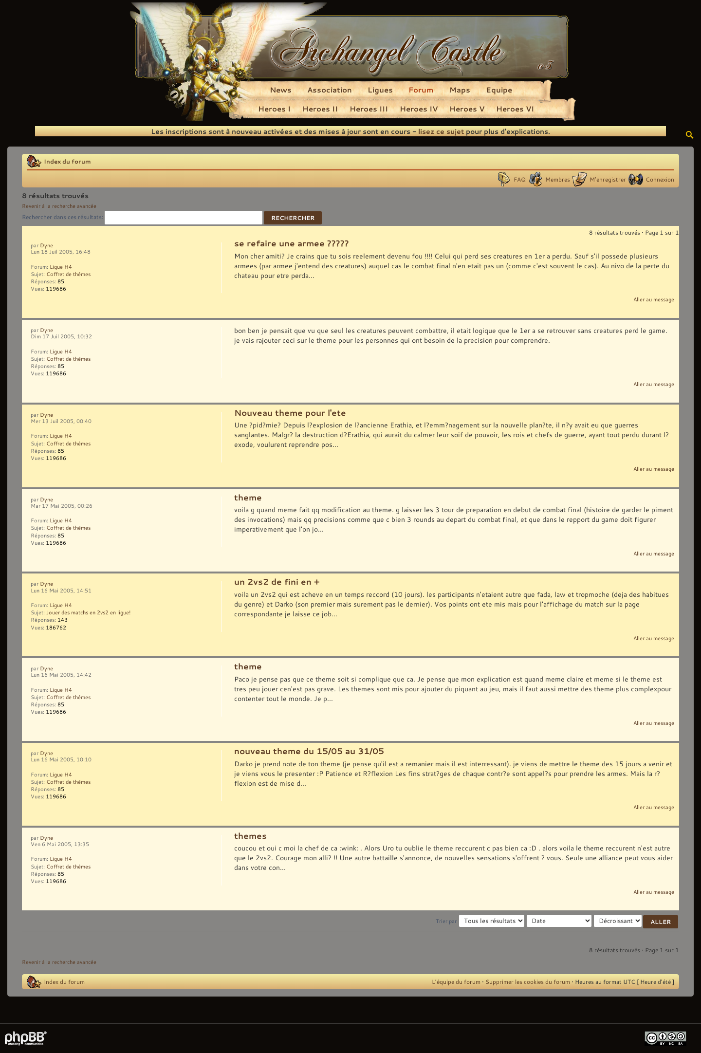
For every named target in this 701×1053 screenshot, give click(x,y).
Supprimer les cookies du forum (527, 981)
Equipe (499, 89)
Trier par (446, 921)
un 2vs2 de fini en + (277, 581)
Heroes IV (419, 108)
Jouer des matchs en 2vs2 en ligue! (88, 612)
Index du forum (67, 161)
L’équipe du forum (456, 981)
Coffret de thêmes (68, 274)
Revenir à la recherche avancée (59, 206)
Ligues (380, 89)
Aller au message (653, 299)
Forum (421, 89)
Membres (557, 179)
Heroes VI (515, 108)
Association (329, 89)
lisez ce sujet (441, 131)
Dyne (46, 245)
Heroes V (466, 108)
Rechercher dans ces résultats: (142, 217)
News (281, 89)
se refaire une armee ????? (291, 243)
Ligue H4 (61, 266)
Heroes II (320, 108)
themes (250, 836)
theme (248, 497)
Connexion (660, 179)
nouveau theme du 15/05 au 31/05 (309, 751)
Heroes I (274, 108)
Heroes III (369, 108)
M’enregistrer (608, 179)
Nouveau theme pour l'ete (290, 412)
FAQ (520, 179)
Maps (459, 89)
